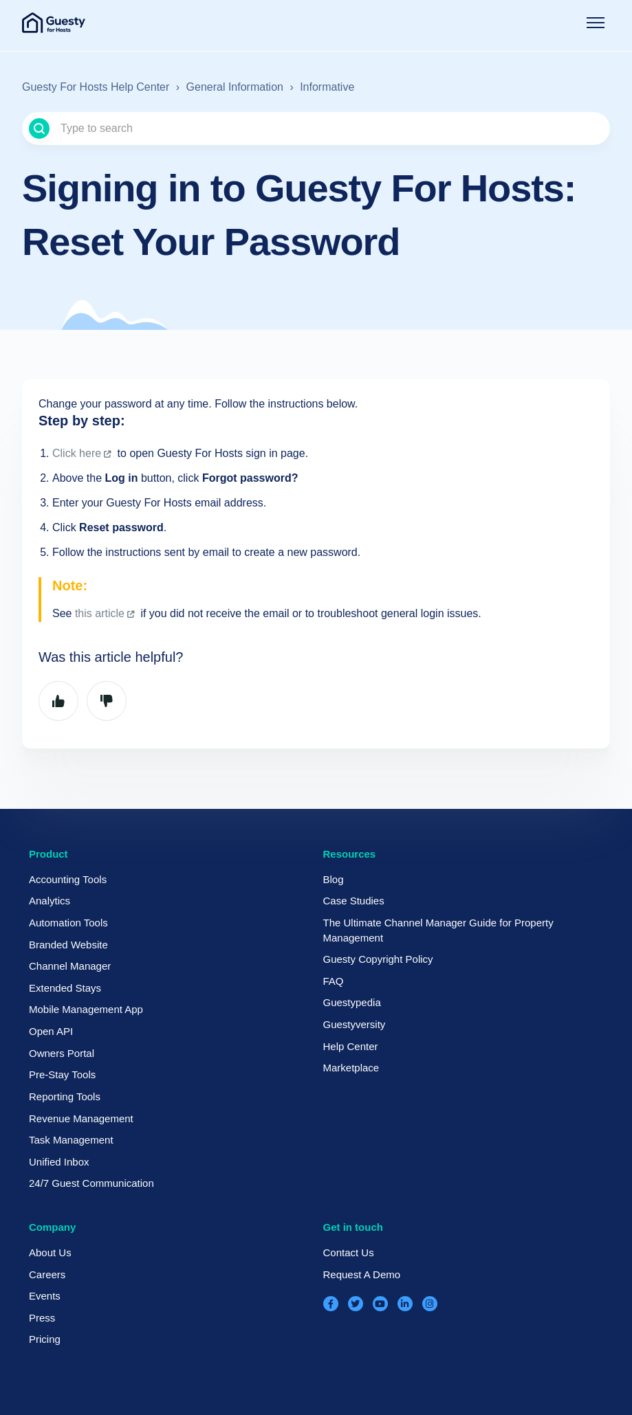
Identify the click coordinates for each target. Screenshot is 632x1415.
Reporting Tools (64, 1096)
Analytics (49, 900)
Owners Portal (61, 1053)
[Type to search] (316, 128)
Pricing (45, 1339)
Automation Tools (68, 922)
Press (42, 1318)
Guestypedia (352, 1002)
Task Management (71, 1140)
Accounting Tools (68, 879)
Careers (47, 1274)
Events (45, 1296)
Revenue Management (81, 1118)
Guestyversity (354, 1024)
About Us (50, 1252)
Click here (76, 453)
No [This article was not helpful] (107, 701)
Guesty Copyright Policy (378, 959)
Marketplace (351, 1067)
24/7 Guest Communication (91, 1183)
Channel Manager (70, 966)
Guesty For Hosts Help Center (95, 87)
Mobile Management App (86, 1009)
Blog (333, 879)
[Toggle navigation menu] (595, 22)
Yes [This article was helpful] (58, 701)
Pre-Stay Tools (62, 1074)
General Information (234, 87)
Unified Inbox (59, 1162)
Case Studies (353, 900)
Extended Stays (65, 988)
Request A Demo (362, 1274)
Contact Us (348, 1252)
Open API (51, 1031)
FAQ (333, 981)
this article (99, 613)
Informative (327, 87)
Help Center (350, 1046)
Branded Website (68, 944)
